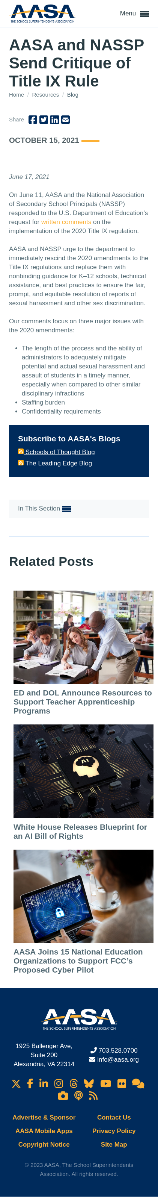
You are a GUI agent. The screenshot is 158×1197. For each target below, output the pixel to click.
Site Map (114, 1144)
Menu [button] (134, 13)
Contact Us (114, 1117)
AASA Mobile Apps (44, 1131)
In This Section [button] (44, 509)
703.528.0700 (118, 1050)
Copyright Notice (44, 1144)
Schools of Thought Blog (56, 452)
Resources (46, 94)
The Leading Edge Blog (55, 463)
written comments (66, 222)
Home (17, 94)
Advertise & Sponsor (43, 1117)
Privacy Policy (113, 1131)
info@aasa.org (118, 1059)
